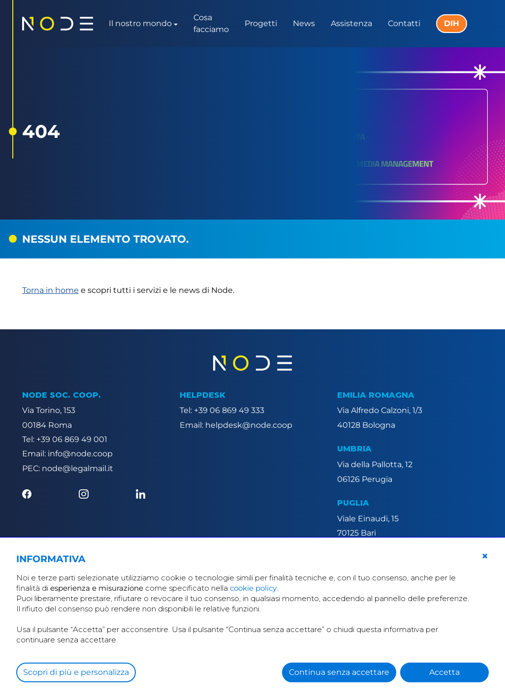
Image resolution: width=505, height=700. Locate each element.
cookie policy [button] (253, 588)
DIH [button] (451, 23)
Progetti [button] (261, 23)
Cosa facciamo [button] (211, 23)
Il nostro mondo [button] (140, 23)
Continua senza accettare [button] (339, 672)
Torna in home (50, 290)
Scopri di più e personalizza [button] (76, 672)
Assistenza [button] (351, 23)
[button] (485, 556)
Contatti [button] (404, 23)
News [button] (304, 23)
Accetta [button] (444, 672)
